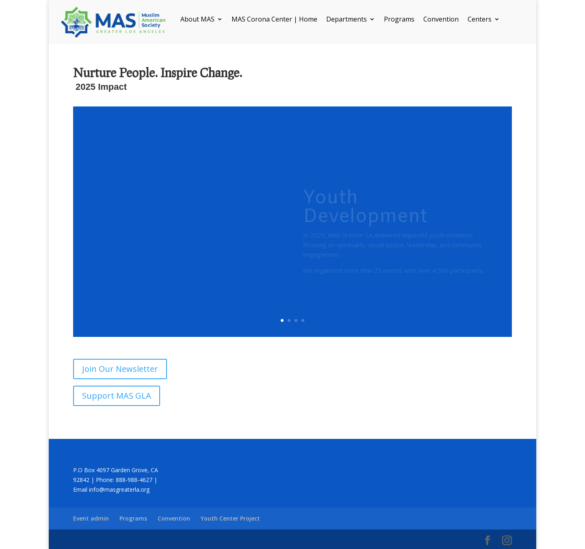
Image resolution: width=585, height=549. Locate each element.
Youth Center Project (230, 518)
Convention (441, 20)
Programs (399, 20)
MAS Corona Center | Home (274, 20)
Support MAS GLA (116, 395)
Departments (346, 20)
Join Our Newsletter (120, 368)
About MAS (197, 20)
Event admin (91, 518)
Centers (480, 20)
